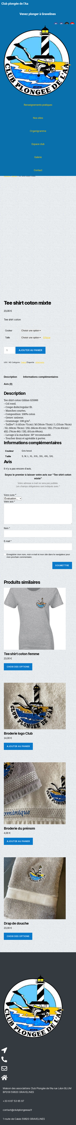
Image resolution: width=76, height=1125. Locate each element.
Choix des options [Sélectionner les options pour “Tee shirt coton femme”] (18, 666)
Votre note (10, 495)
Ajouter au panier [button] (18, 746)
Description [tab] (10, 377)
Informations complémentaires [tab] (40, 377)
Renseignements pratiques (38, 104)
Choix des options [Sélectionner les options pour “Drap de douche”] (18, 936)
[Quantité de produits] (9, 350)
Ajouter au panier (30, 350)
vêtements (39, 362)
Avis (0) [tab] (8, 384)
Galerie (38, 157)
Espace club (38, 144)
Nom (7, 528)
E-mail (8, 541)
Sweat (23, 362)
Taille (7, 337)
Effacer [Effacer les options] (46, 337)
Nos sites (38, 117)
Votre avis (9, 501)
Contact (38, 170)
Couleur (8, 330)
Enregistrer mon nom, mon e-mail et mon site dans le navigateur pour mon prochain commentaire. (38, 555)
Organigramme (38, 131)
